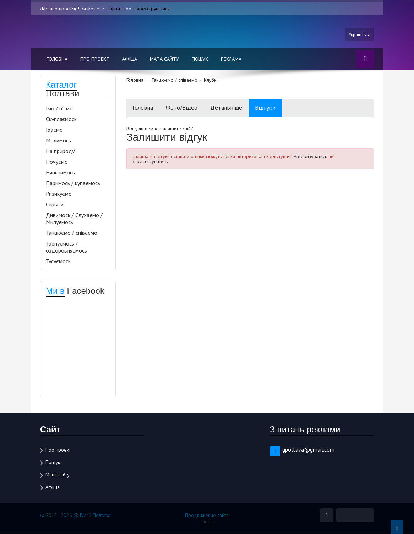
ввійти (113, 8)
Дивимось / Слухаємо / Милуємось (74, 219)
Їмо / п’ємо (59, 108)
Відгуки (275, 108)
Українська (359, 34)
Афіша (129, 59)
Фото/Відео (186, 108)
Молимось (58, 140)
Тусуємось (58, 261)
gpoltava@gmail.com (308, 449)
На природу (60, 151)
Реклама (231, 59)
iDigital (207, 522)
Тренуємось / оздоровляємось (66, 247)
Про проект (94, 59)
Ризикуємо (59, 194)
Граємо (54, 130)
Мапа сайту (164, 59)
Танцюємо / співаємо (71, 233)
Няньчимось (60, 172)
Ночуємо (57, 162)
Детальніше (234, 108)
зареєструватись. (150, 162)
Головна (57, 59)
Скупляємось (61, 119)
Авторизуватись (310, 157)
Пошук (200, 59)
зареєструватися (152, 8)
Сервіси (55, 204)
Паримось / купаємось (73, 183)
